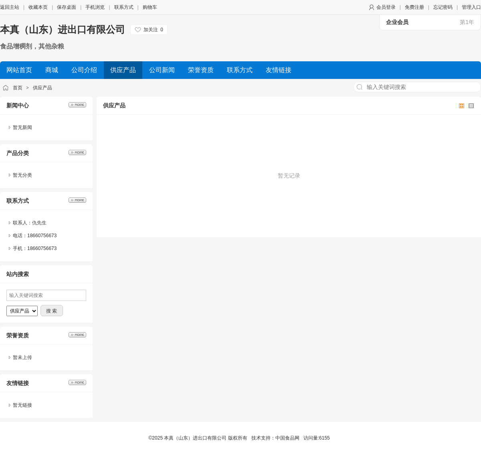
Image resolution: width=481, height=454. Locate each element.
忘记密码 (443, 7)
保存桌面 (66, 7)
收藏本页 (38, 7)
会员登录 (386, 7)
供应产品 (42, 88)
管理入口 (471, 7)
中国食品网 (287, 438)
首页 (17, 88)
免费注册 (414, 7)
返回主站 (9, 7)
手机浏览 (95, 7)
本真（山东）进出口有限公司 (62, 29)
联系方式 (123, 7)
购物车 (150, 7)
